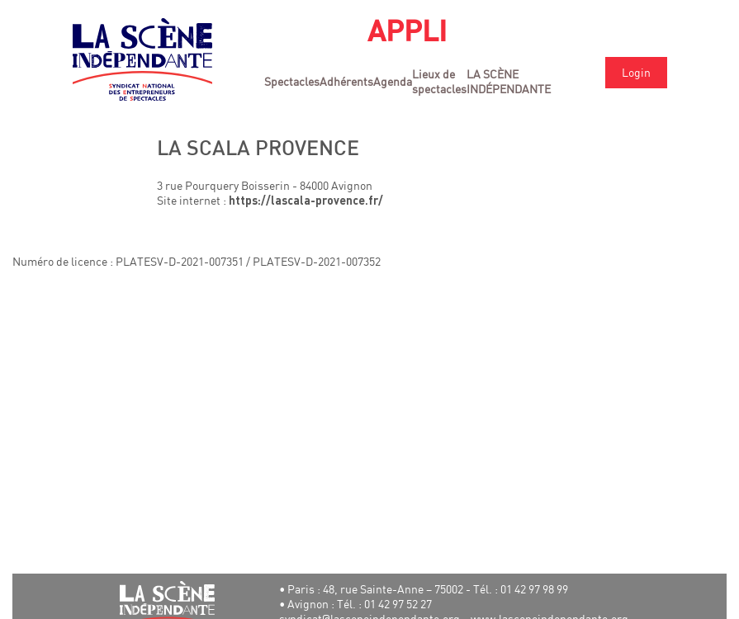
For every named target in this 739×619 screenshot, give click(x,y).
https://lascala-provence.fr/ (306, 201)
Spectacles (292, 81)
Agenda (392, 81)
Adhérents (346, 81)
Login (636, 72)
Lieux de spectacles (439, 81)
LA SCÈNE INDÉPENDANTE (509, 81)
